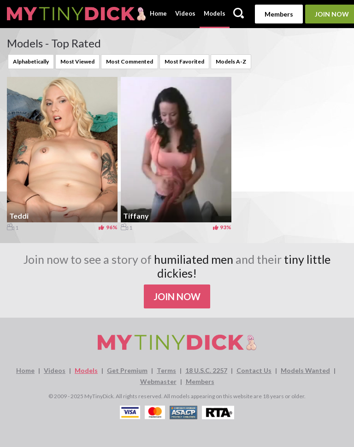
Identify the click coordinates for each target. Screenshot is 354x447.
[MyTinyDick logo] (76, 13)
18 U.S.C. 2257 (206, 370)
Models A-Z (231, 61)
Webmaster (158, 381)
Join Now (177, 296)
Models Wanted (305, 370)
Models (214, 13)
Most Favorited (184, 61)
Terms (166, 370)
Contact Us (253, 370)
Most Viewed (77, 61)
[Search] (238, 13)
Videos (185, 13)
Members (279, 14)
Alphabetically (31, 61)
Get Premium (127, 370)
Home (158, 13)
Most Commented (129, 61)
